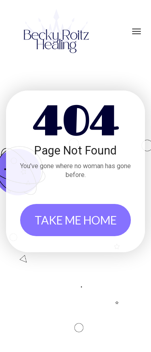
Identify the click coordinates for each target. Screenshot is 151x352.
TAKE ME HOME (76, 220)
